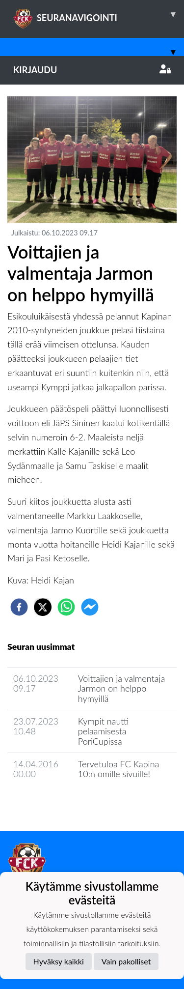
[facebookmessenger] (90, 607)
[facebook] (19, 607)
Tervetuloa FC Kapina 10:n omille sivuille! (118, 769)
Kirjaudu (92, 69)
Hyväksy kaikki (58, 961)
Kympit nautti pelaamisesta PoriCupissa (103, 731)
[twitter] (43, 607)
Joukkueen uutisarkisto (57, 802)
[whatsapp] (66, 607)
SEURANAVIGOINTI (98, 14)
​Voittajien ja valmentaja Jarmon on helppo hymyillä (121, 688)
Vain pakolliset (126, 961)
